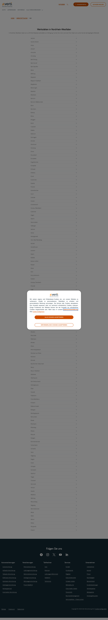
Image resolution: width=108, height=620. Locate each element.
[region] (54, 309)
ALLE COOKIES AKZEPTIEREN (54, 317)
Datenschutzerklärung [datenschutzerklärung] (70, 309)
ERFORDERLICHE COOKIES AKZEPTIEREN (54, 325)
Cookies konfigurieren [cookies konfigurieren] (40, 311)
